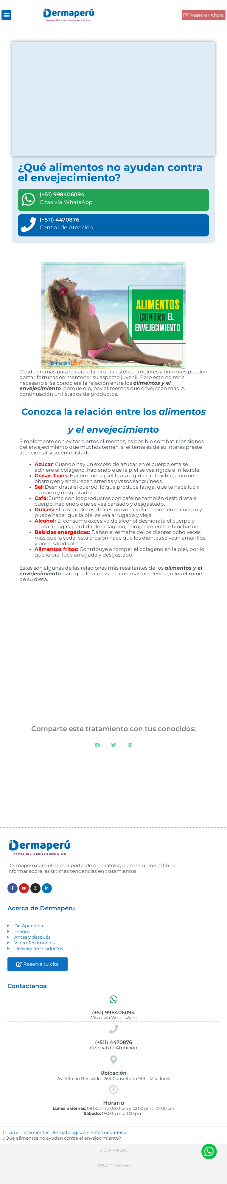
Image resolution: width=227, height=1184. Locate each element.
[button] (6, 15)
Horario (113, 1102)
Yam (126, 1165)
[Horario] (113, 1089)
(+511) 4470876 (59, 219)
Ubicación (113, 1073)
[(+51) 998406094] (28, 199)
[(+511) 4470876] (28, 224)
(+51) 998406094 (62, 194)
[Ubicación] (113, 1059)
